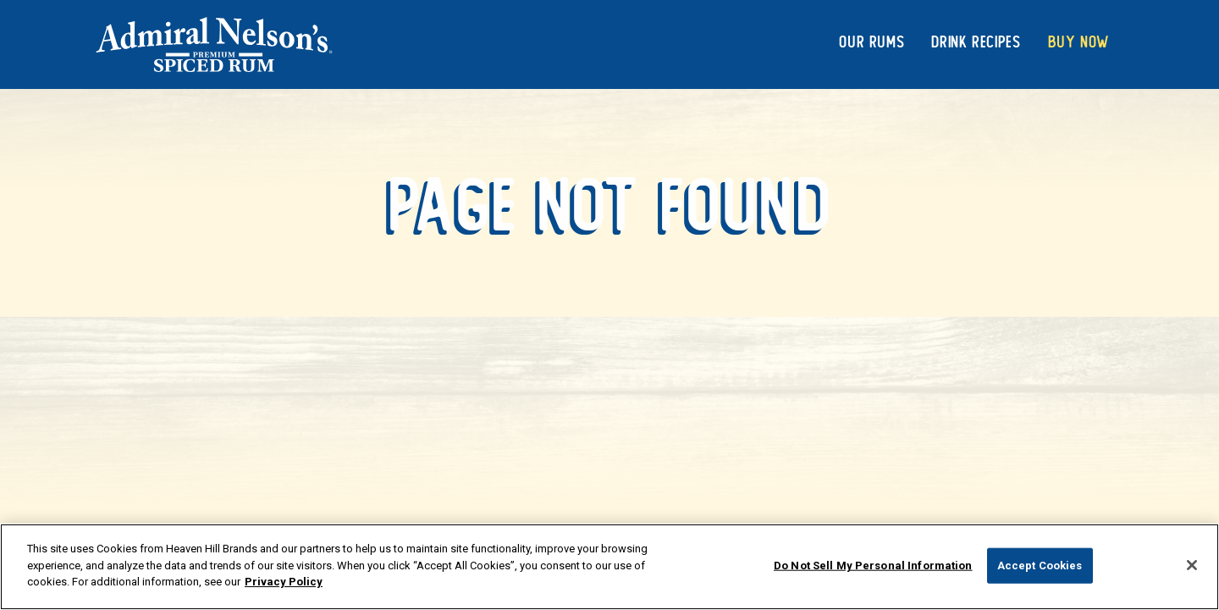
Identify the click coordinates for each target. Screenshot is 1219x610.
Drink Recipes (975, 42)
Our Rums (871, 42)
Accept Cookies (1040, 565)
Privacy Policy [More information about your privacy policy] (284, 581)
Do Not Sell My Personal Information (873, 565)
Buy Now (1079, 42)
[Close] (1192, 565)
